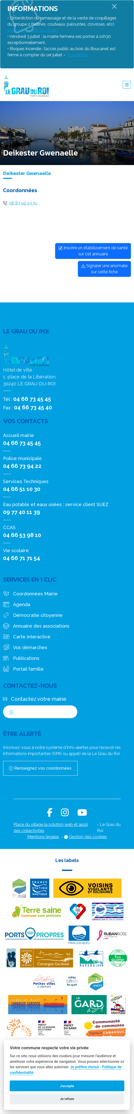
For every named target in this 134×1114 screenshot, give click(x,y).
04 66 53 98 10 (22, 535)
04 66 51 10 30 (21, 489)
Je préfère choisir (84, 1067)
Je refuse (67, 1099)
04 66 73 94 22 (22, 466)
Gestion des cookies (88, 836)
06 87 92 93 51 (23, 203)
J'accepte (67, 1086)
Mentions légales (43, 836)
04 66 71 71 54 (21, 558)
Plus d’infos (77, 54)
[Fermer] (114, 6)
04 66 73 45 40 (33, 407)
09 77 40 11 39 (21, 512)
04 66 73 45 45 (32, 399)
